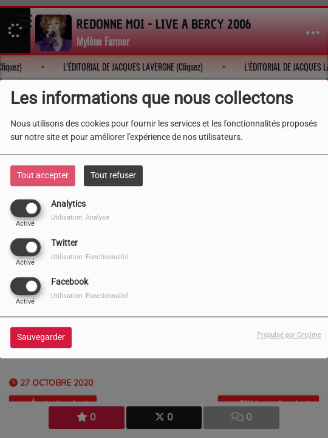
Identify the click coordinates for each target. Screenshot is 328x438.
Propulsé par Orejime (289, 335)
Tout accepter (43, 175)
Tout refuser (113, 175)
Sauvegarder (41, 337)
